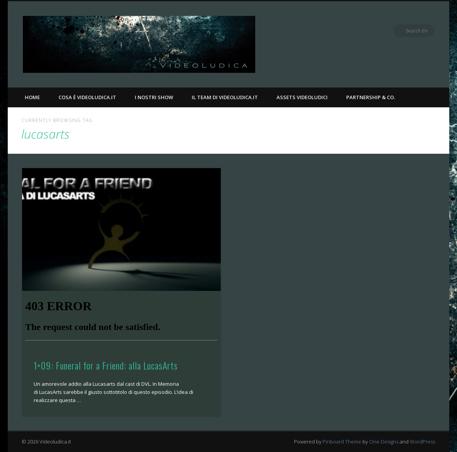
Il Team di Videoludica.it (225, 97)
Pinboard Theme (342, 441)
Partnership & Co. (370, 97)
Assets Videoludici (302, 97)
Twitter (412, 30)
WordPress (422, 441)
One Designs (384, 441)
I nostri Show (154, 97)
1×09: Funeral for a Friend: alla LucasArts (106, 365)
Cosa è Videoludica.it (87, 97)
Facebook (396, 30)
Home (32, 97)
